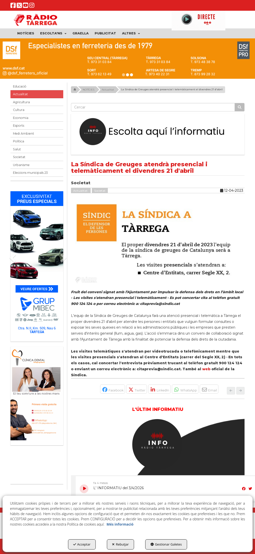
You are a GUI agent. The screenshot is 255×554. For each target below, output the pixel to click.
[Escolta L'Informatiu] (158, 132)
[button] (13, 6)
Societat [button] (19, 157)
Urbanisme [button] (21, 165)
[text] (153, 107)
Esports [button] (18, 125)
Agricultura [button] (21, 102)
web (206, 369)
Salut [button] (17, 149)
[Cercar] (240, 107)
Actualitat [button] (20, 94)
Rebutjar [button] (120, 544)
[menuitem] (25, 33)
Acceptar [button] (81, 544)
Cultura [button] (18, 110)
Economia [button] (20, 118)
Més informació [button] (120, 524)
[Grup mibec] (36, 264)
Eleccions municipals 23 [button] (30, 173)
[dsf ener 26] (127, 58)
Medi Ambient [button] (23, 133)
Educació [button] (19, 86)
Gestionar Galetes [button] (166, 544)
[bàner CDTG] (36, 393)
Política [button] (18, 141)
